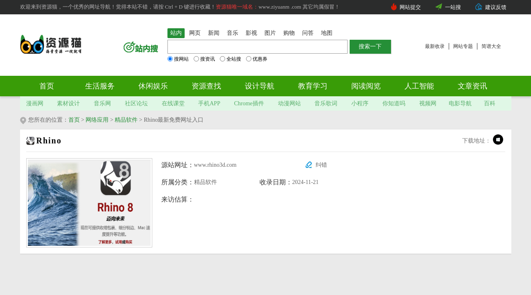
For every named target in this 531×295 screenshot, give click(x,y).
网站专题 (463, 46)
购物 (289, 33)
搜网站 (178, 59)
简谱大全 (491, 46)
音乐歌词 (325, 103)
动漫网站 (289, 103)
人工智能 (419, 86)
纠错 (321, 165)
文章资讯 (472, 86)
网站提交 (410, 7)
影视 (251, 33)
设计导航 (259, 86)
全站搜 (230, 59)
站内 (176, 33)
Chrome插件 (249, 103)
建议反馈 (495, 7)
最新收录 (435, 46)
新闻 (213, 33)
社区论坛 (136, 103)
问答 (308, 33)
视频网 (427, 103)
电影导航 (460, 103)
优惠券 (256, 59)
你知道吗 (393, 103)
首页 (46, 86)
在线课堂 (173, 103)
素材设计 (68, 103)
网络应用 (97, 120)
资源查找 (206, 86)
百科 (489, 103)
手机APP (209, 103)
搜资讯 (204, 59)
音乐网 (102, 103)
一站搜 (453, 7)
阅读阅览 (366, 86)
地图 (326, 33)
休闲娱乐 (153, 86)
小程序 (359, 103)
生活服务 (100, 86)
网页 (195, 33)
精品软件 (126, 120)
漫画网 (34, 103)
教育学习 (313, 86)
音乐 (232, 33)
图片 (270, 33)
